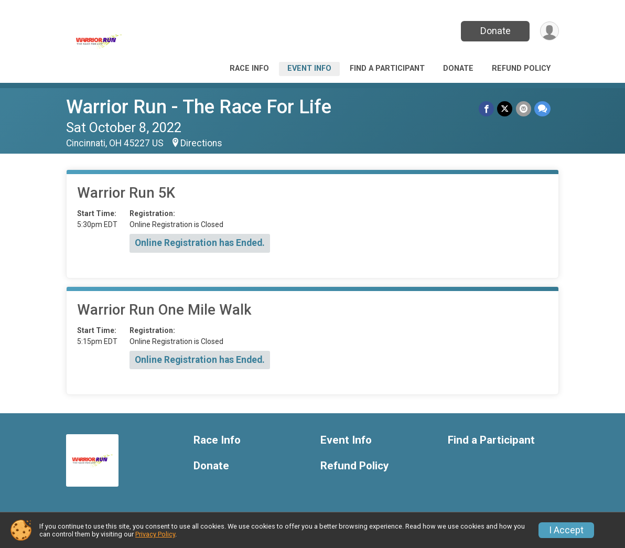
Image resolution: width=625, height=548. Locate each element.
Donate (495, 30)
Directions (201, 143)
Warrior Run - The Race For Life (198, 106)
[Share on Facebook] (486, 108)
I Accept (566, 530)
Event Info (309, 68)
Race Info (249, 68)
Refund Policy (521, 68)
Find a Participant (387, 68)
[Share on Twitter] (505, 108)
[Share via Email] (523, 108)
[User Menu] (549, 31)
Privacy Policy (155, 534)
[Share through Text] (542, 108)
